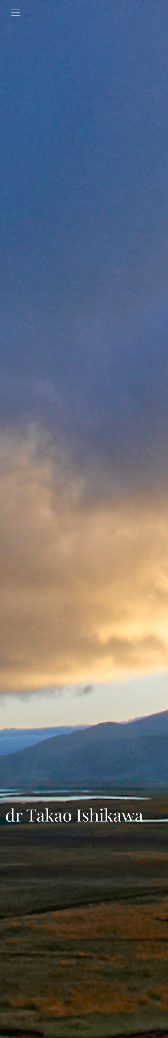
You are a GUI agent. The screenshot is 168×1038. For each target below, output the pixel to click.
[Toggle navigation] (15, 13)
